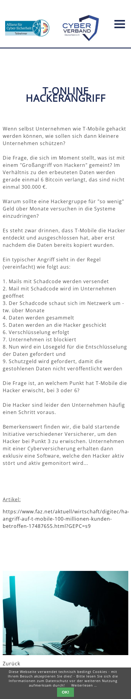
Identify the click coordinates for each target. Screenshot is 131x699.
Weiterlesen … (84, 685)
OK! (65, 692)
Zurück (11, 663)
